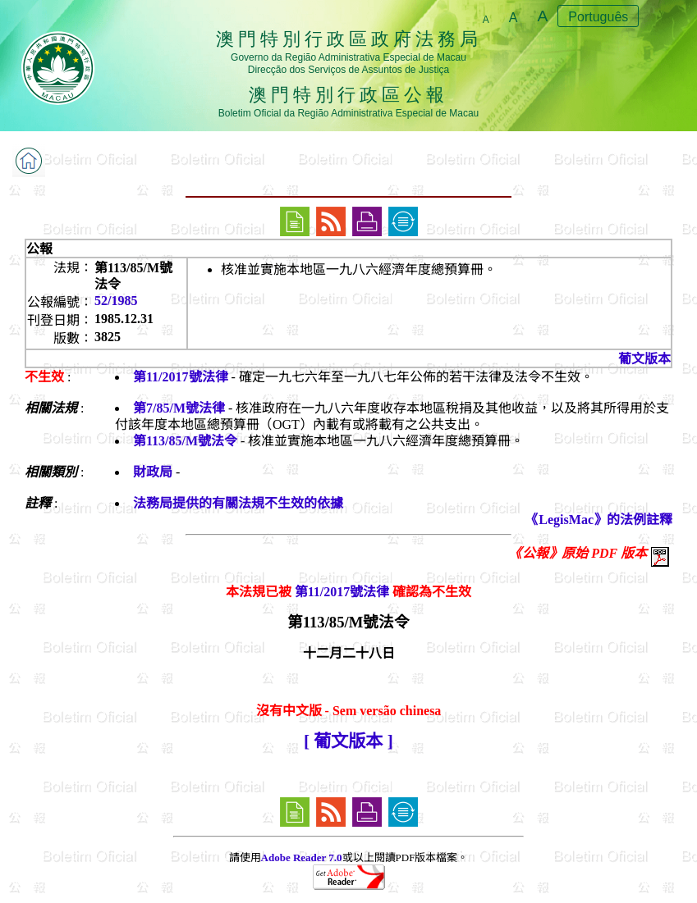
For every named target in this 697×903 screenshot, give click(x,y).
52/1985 (115, 301)
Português (598, 17)
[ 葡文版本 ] (348, 741)
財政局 (152, 472)
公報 (39, 249)
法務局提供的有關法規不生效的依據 (238, 503)
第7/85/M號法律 (179, 408)
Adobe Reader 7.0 (301, 857)
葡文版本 (644, 359)
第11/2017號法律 (180, 377)
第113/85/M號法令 (185, 441)
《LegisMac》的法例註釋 (598, 520)
